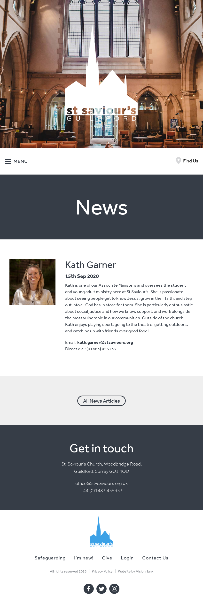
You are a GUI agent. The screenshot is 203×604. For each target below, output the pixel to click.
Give (107, 557)
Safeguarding (50, 557)
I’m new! (84, 557)
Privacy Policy (102, 571)
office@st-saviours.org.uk (101, 483)
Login (127, 557)
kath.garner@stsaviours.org (105, 342)
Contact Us (155, 557)
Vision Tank (144, 571)
